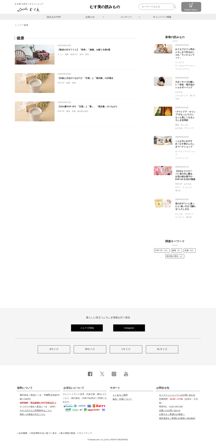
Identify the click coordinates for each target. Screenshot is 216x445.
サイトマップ (85, 433)
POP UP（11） (162, 250)
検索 (175, 7)
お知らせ (90, 17)
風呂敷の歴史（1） (174, 256)
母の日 (178, 190)
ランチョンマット (182, 69)
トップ (18, 25)
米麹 (73, 83)
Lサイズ (126, 349)
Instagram (129, 328)
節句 (81, 54)
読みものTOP (54, 17)
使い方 (192, 95)
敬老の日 (74, 54)
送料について (25, 387)
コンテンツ (126, 17)
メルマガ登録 (87, 328)
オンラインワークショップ (185, 153)
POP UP (61, 83)
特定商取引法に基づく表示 (44, 433)
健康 (26, 25)
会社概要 (23, 433)
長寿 (87, 54)
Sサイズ (54, 349)
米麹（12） (190, 250)
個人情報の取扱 (67, 433)
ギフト (60, 54)
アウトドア (189, 128)
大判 (177, 99)
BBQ (177, 125)
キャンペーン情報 (162, 17)
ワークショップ (181, 158)
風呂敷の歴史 (82, 111)
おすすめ (179, 92)
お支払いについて (73, 387)
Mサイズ (90, 349)
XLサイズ (162, 349)
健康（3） (176, 250)
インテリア (179, 62)
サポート (115, 387)
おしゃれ (184, 125)
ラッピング (187, 187)
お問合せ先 (162, 387)
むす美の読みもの (105, 7)
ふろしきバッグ (181, 95)
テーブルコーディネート (185, 66)
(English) (177, 418)
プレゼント (189, 214)
